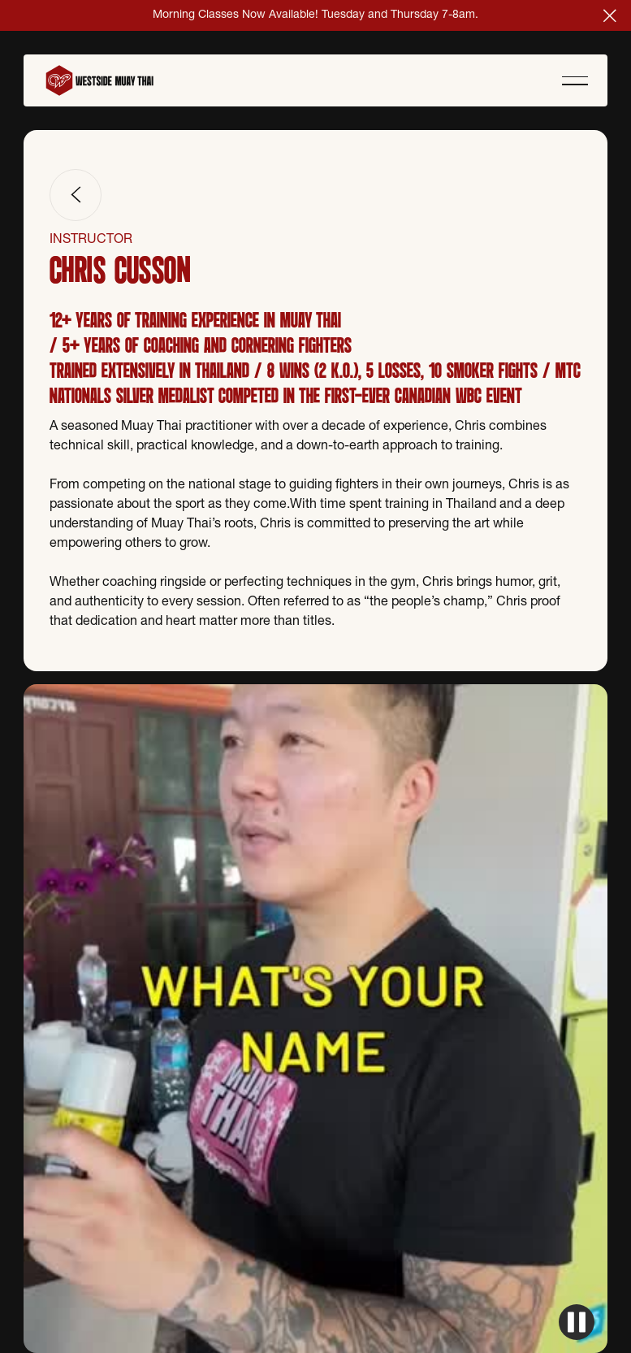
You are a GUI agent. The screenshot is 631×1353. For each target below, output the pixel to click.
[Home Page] (108, 80)
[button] (610, 15)
